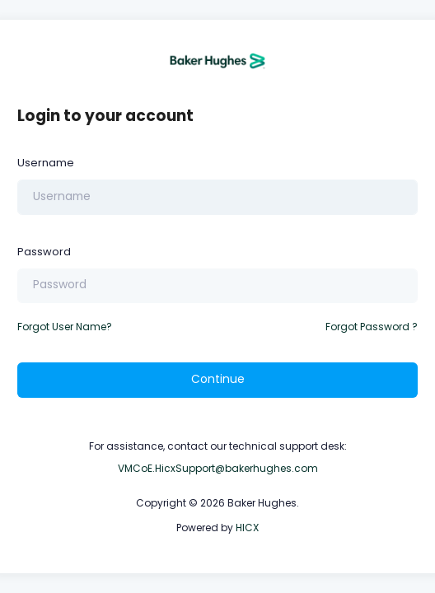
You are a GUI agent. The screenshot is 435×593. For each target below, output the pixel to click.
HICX (247, 528)
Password (44, 251)
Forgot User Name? (64, 327)
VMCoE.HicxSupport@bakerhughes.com (218, 468)
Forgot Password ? (371, 327)
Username (45, 162)
